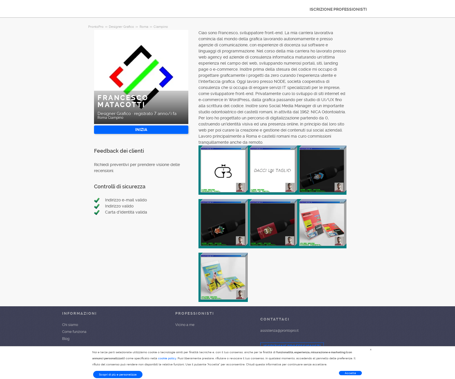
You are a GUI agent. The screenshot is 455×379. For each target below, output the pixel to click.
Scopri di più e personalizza (118, 374)
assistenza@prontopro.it (279, 331)
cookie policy (167, 358)
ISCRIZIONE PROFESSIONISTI (338, 9)
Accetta (350, 373)
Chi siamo (70, 325)
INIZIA (141, 129)
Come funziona (74, 332)
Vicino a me (184, 325)
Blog (65, 339)
